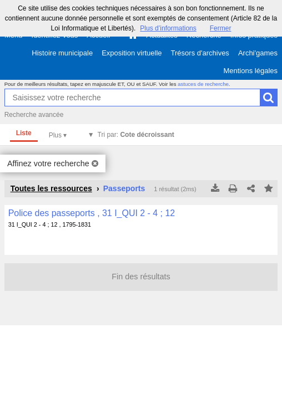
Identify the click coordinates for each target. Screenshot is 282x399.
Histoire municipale (62, 53)
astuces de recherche (203, 84)
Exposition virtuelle (132, 53)
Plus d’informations (168, 28)
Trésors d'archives (200, 53)
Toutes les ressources (51, 188)
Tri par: (136, 135)
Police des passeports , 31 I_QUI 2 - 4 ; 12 (91, 213)
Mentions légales (250, 70)
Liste (24, 133)
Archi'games (258, 53)
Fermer (220, 28)
